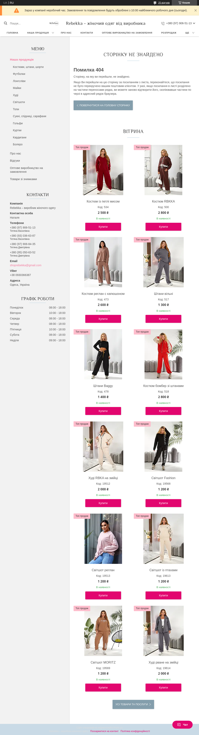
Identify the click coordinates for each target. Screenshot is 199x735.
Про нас (66, 33)
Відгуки (15, 160)
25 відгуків (164, 2)
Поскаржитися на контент (104, 731)
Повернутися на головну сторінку (105, 105)
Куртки (17, 130)
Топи (16, 109)
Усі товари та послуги (132, 704)
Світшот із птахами (163, 570)
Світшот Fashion (163, 478)
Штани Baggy (103, 386)
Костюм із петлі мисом (103, 201)
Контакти (87, 33)
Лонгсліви (19, 81)
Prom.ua (118, 727)
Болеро (17, 144)
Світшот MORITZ (103, 662)
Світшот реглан (103, 570)
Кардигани (19, 137)
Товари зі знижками (23, 179)
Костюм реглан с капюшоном (103, 293)
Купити (103, 226)
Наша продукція (38, 33)
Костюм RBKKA (163, 201)
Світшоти (19, 102)
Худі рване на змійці (163, 662)
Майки (17, 88)
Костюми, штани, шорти (28, 66)
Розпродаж (168, 33)
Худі (15, 95)
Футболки (19, 73)
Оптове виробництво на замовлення (127, 33)
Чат (182, 724)
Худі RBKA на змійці (103, 478)
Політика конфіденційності (135, 731)
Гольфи (18, 123)
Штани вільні (163, 293)
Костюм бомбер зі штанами (163, 386)
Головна (12, 33)
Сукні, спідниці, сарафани (29, 116)
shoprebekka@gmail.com (25, 265)
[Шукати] (5, 23)
